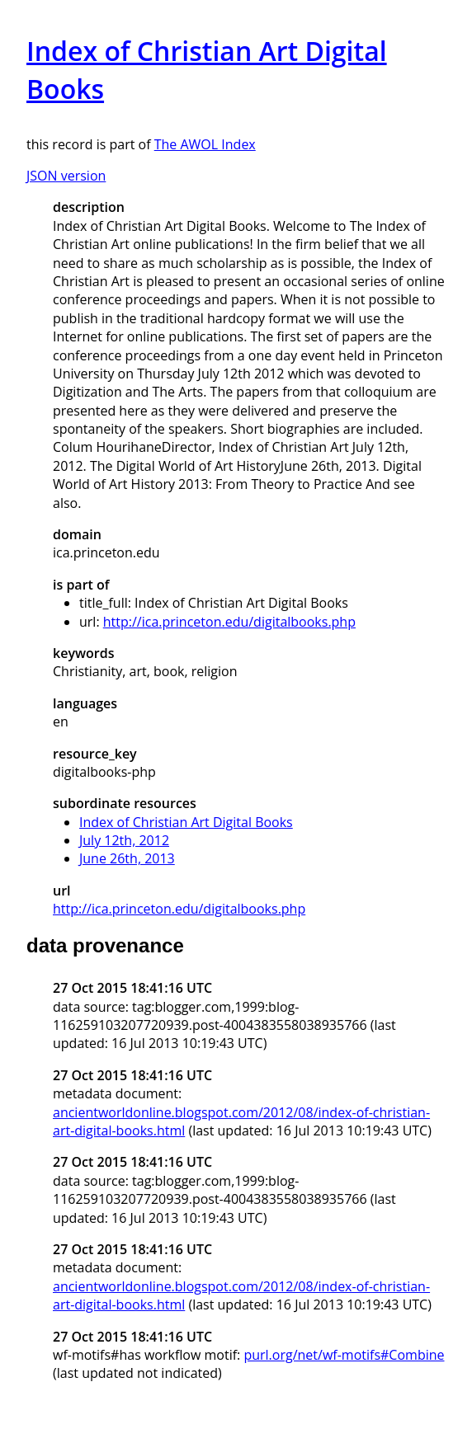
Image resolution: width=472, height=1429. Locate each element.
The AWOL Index (205, 144)
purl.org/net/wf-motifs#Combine (343, 1355)
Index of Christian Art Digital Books (186, 822)
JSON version (66, 176)
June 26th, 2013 (127, 858)
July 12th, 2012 (124, 840)
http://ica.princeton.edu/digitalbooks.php (229, 622)
